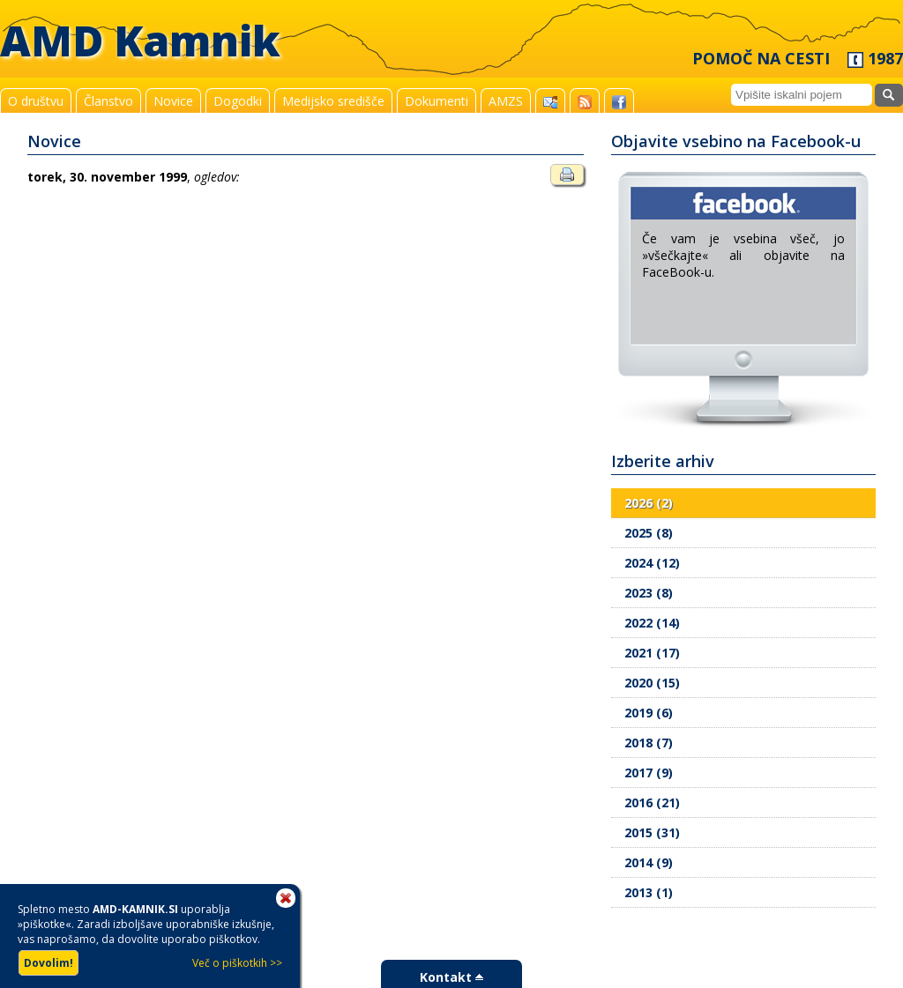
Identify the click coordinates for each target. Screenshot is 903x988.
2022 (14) (652, 622)
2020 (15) (652, 682)
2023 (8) (648, 592)
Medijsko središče (333, 101)
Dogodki (237, 101)
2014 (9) (648, 862)
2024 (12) (652, 562)
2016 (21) (652, 802)
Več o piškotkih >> (237, 962)
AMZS (506, 101)
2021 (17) (652, 652)
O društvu (35, 101)
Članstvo (108, 101)
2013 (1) (648, 892)
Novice (173, 101)
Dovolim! (48, 962)
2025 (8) (648, 532)
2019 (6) (648, 712)
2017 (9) (648, 772)
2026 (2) (648, 502)
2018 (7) (648, 742)
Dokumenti (436, 101)
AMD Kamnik (140, 40)
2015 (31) (652, 832)
